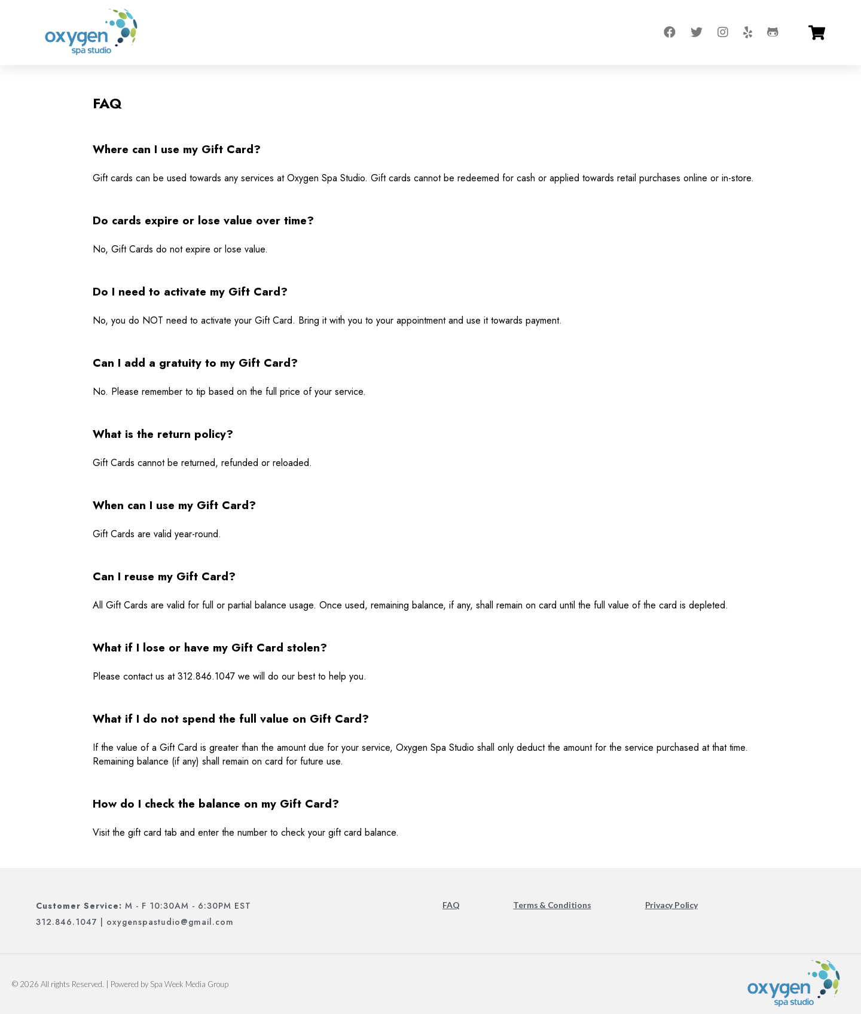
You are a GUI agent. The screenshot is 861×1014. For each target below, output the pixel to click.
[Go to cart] (816, 33)
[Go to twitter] (697, 32)
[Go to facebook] (670, 32)
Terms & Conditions (552, 905)
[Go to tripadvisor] (772, 32)
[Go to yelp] (747, 32)
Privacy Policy (671, 905)
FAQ (450, 905)
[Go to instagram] (723, 32)
